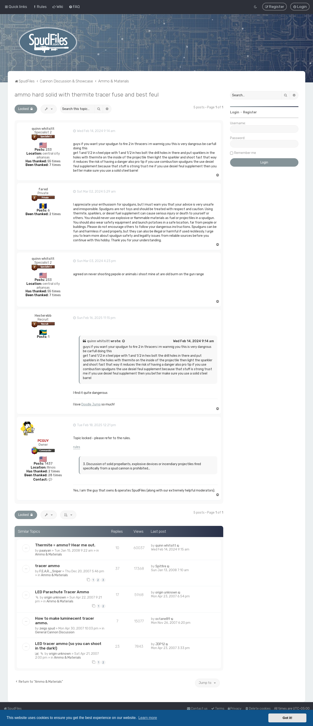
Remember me (245, 153)
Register (250, 112)
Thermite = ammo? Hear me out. (65, 545)
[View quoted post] (124, 341)
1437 (49, 464)
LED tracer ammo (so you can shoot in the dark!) (68, 645)
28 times (55, 475)
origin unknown (55, 597)
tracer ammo (47, 565)
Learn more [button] (147, 718)
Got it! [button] (287, 718)
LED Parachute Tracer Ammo (62, 592)
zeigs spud (47, 628)
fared (43, 189)
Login (234, 112)
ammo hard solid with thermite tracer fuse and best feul (87, 94)
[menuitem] (40, 6)
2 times (55, 214)
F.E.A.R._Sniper (50, 571)
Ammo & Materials (48, 554)
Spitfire (160, 566)
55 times (54, 161)
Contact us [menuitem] (197, 709)
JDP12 (160, 644)
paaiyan (45, 550)
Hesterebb (43, 315)
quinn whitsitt (43, 128)
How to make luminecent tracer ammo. (64, 620)
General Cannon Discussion (54, 632)
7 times (55, 165)
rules (76, 447)
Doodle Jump (91, 404)
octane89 (162, 619)
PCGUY (43, 441)
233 (49, 149)
